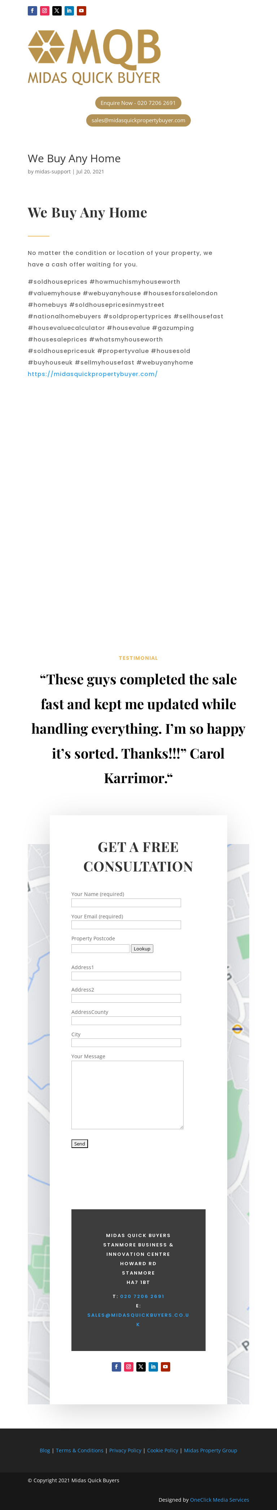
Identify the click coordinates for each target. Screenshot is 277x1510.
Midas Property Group (210, 1450)
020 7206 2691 (142, 1296)
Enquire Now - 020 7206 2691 (138, 102)
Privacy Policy (125, 1450)
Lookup (142, 948)
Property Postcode (93, 938)
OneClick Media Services (219, 1499)
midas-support (53, 171)
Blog (45, 1450)
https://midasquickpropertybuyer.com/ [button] (93, 374)
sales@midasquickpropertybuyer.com (138, 120)
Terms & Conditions (80, 1450)
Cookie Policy (163, 1450)
